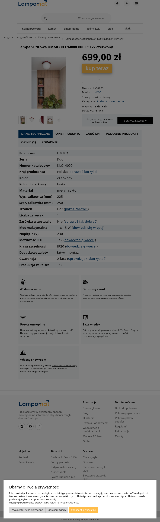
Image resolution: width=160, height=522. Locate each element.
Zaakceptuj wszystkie (83, 509)
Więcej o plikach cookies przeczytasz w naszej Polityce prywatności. (44, 502)
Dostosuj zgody (57, 509)
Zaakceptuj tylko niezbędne (27, 509)
